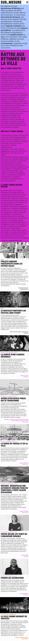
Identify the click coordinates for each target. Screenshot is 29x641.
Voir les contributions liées (12, 240)
